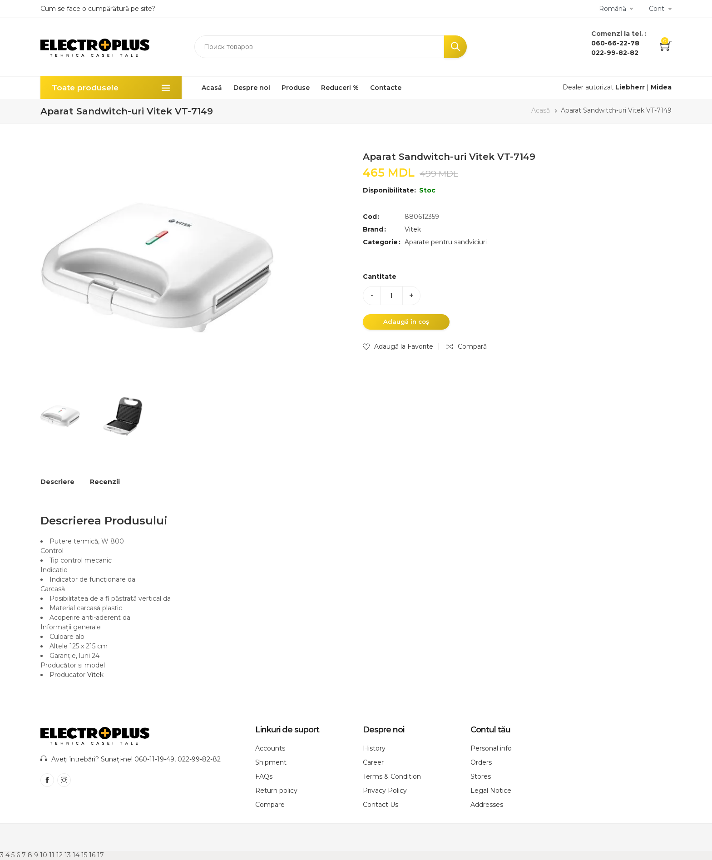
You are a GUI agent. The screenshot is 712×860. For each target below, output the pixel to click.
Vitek (413, 229)
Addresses (486, 805)
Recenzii (105, 482)
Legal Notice (490, 790)
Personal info (491, 748)
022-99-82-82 (614, 53)
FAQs (263, 776)
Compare (270, 805)
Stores (480, 776)
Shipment (271, 762)
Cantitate (379, 276)
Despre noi (251, 88)
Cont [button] (656, 9)
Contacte (385, 88)
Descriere (57, 482)
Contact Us (380, 805)
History (374, 748)
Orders (481, 762)
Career (373, 762)
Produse (296, 88)
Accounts (270, 748)
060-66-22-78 (615, 43)
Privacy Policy (385, 790)
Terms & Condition (392, 776)
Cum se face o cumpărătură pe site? (97, 9)
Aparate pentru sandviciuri (446, 242)
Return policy (276, 790)
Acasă (212, 88)
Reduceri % (340, 88)
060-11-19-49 (154, 759)
